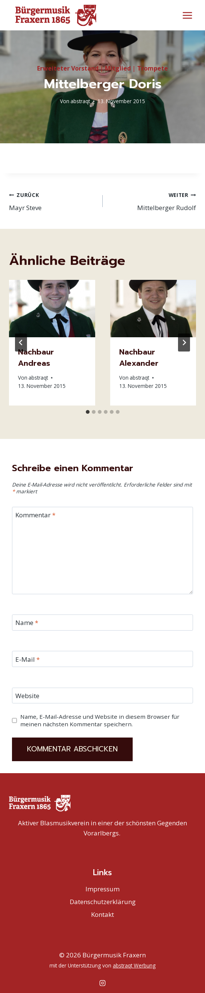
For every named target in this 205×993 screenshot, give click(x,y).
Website (27, 695)
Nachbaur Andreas (36, 357)
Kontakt (102, 914)
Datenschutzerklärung (103, 901)
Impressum (102, 888)
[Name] (102, 622)
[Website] (102, 695)
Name (26, 622)
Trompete (152, 68)
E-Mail (27, 659)
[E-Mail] (102, 658)
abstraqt (80, 100)
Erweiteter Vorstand (68, 68)
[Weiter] (184, 342)
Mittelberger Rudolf (152, 200)
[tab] (88, 411)
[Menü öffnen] (187, 15)
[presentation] (52, 308)
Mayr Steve (52, 200)
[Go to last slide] (21, 342)
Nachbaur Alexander (139, 357)
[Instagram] (102, 982)
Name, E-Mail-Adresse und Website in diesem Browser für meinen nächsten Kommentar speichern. (100, 720)
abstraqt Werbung (134, 965)
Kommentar (35, 515)
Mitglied (118, 68)
